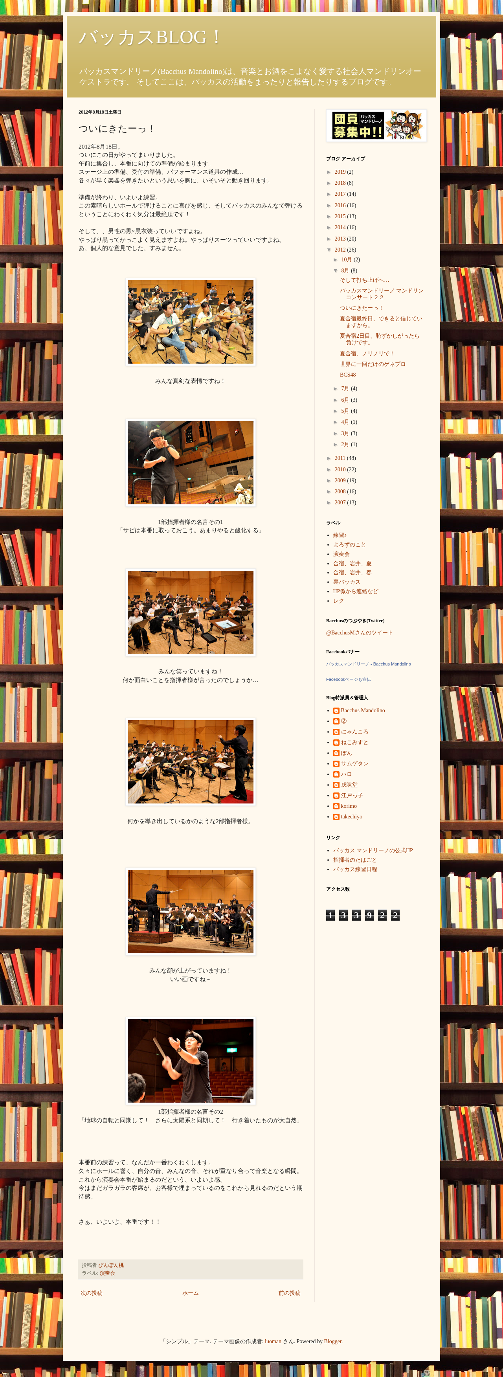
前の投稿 (290, 1293)
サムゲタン (355, 764)
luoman (273, 1341)
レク (338, 601)
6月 (346, 400)
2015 (341, 216)
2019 (341, 172)
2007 (341, 503)
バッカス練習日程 (355, 869)
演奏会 (107, 1273)
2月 (346, 444)
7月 (346, 389)
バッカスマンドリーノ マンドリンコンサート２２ (382, 294)
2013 (341, 239)
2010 (341, 469)
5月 (346, 411)
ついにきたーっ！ (362, 308)
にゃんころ (355, 732)
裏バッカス (347, 582)
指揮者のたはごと (355, 860)
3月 (346, 433)
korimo (349, 806)
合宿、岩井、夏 (352, 563)
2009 (341, 481)
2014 (341, 227)
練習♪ (340, 535)
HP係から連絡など (356, 591)
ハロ (346, 774)
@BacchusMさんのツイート (359, 633)
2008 (341, 492)
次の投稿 (92, 1293)
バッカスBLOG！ (152, 36)
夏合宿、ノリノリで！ (367, 354)
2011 (341, 458)
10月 (347, 260)
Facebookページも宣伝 (348, 679)
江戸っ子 (352, 795)
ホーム (190, 1293)
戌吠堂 (349, 785)
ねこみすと (355, 742)
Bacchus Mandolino (363, 710)
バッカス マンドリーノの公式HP (373, 850)
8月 (346, 271)
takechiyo (351, 817)
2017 (341, 194)
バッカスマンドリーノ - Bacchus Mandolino (368, 664)
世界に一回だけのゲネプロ (373, 364)
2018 (341, 183)
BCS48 (348, 375)
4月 (346, 422)
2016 (341, 205)
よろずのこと (349, 545)
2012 (341, 250)
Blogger (332, 1341)
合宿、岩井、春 (352, 572)
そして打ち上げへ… (364, 280)
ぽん (346, 753)
